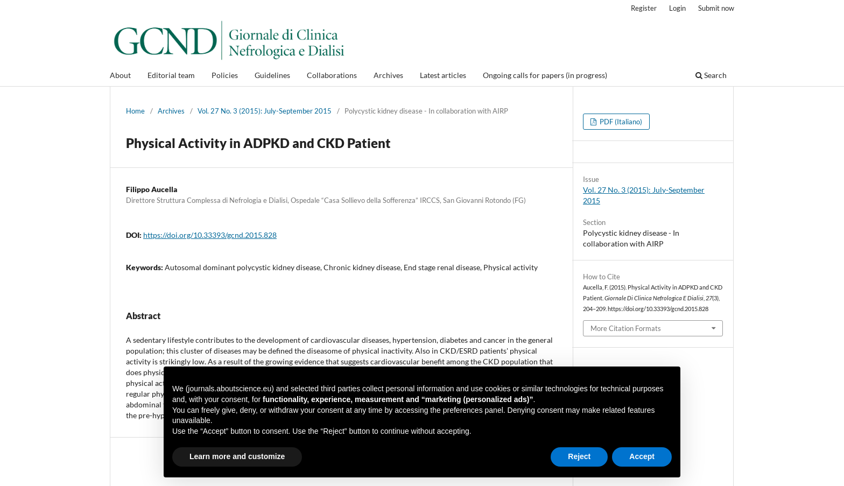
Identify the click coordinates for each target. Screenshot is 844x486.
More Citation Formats (625, 328)
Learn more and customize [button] (237, 456)
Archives (388, 75)
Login (677, 8)
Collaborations (332, 75)
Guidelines (272, 75)
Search (711, 75)
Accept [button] (642, 456)
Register (644, 8)
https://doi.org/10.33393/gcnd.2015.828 (210, 235)
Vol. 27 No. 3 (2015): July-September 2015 (265, 111)
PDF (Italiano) (620, 121)
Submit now (716, 8)
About (120, 75)
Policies (225, 75)
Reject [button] (579, 456)
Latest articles (443, 75)
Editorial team (171, 75)
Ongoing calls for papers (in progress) (545, 75)
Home (135, 111)
